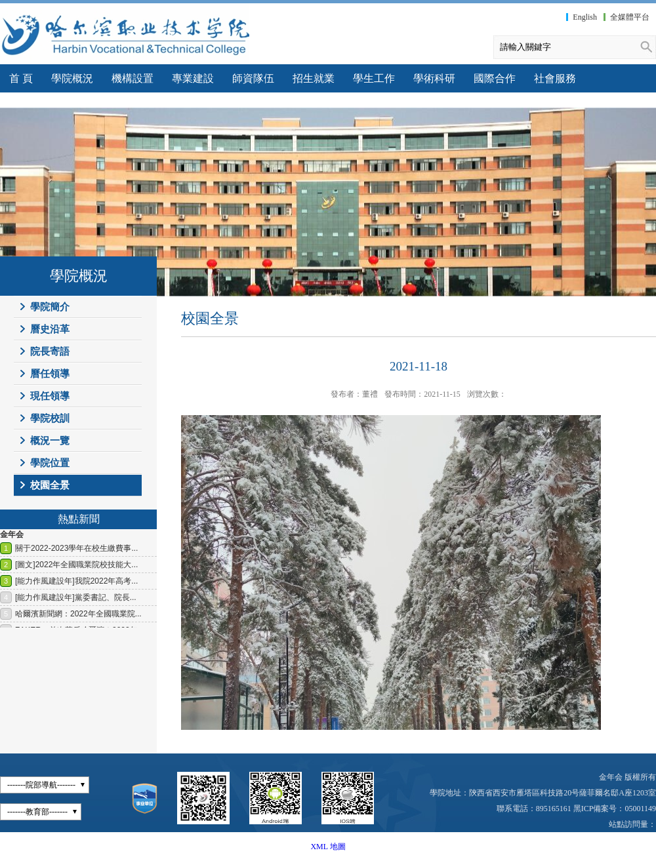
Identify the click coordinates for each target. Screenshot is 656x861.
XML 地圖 (327, 846)
